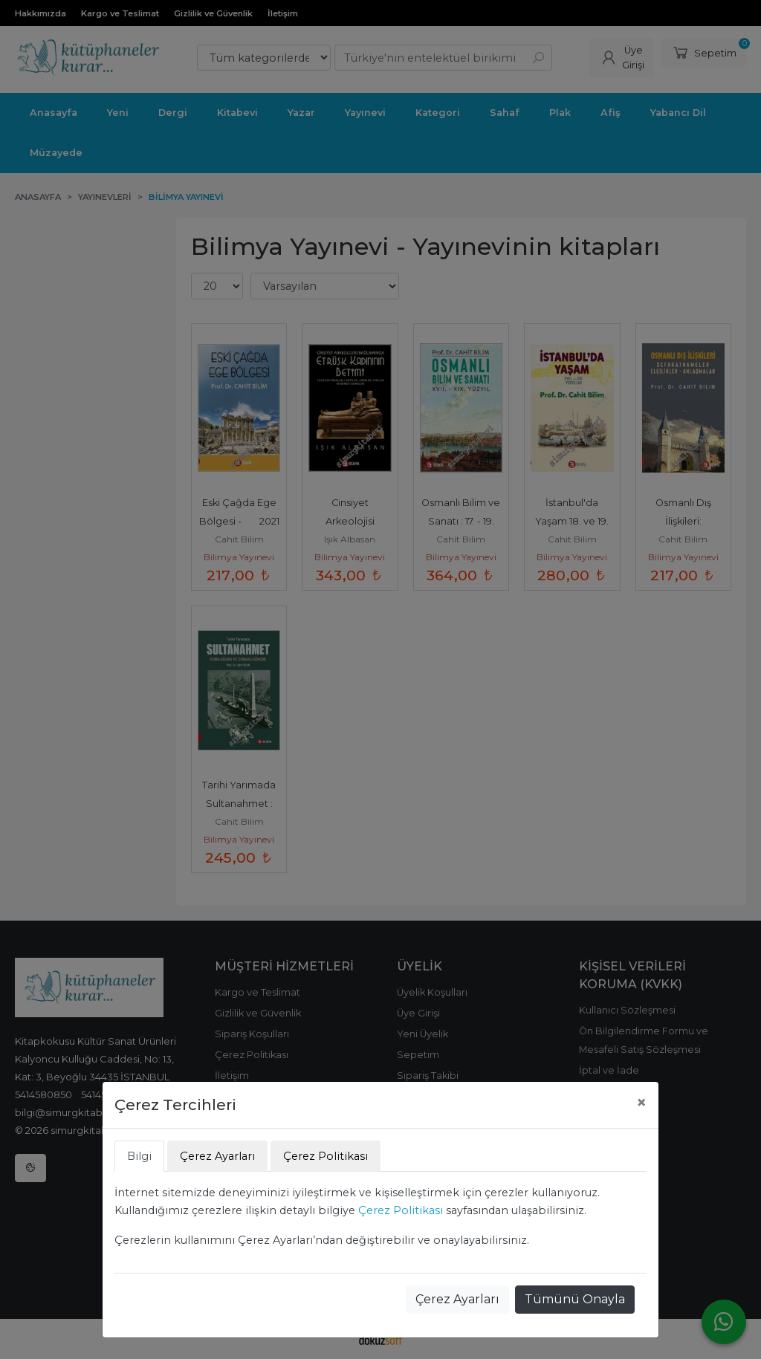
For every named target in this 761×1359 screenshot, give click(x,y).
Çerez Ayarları (457, 1299)
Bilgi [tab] (139, 1156)
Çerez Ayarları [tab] (217, 1156)
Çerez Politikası (400, 1210)
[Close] (641, 1102)
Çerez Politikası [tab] (325, 1156)
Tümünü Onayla (575, 1299)
